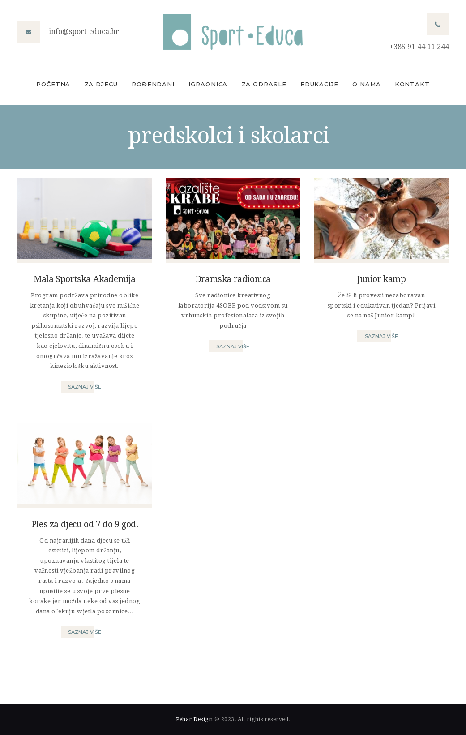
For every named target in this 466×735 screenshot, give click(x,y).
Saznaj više (84, 387)
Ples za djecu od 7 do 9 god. (84, 524)
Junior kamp (381, 279)
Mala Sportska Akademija (85, 279)
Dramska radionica (233, 279)
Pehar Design (194, 719)
